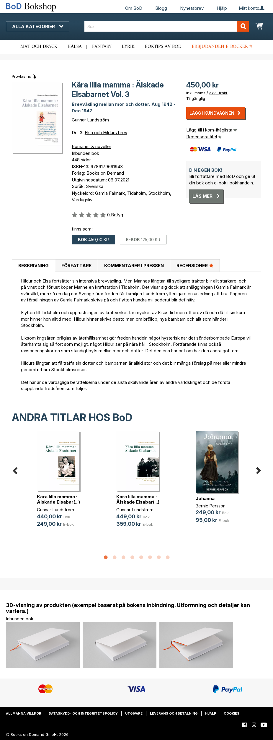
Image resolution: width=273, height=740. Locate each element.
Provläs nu (21, 76)
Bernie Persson (210, 505)
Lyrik (128, 47)
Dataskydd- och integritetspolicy (83, 713)
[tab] (33, 265)
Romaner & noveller (91, 146)
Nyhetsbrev (192, 8)
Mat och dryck (38, 47)
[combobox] (166, 26)
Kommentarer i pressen (134, 265)
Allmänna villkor (23, 713)
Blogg (161, 8)
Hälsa (75, 47)
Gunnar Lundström (90, 120)
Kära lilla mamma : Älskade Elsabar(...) (58, 499)
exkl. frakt (218, 92)
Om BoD (133, 8)
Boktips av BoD (163, 47)
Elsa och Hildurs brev (106, 132)
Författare (76, 265)
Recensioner (194, 265)
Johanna (205, 498)
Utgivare (134, 713)
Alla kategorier (37, 26)
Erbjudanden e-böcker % (222, 47)
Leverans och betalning (174, 713)
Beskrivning (33, 265)
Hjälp (222, 8)
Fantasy (102, 47)
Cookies (231, 713)
